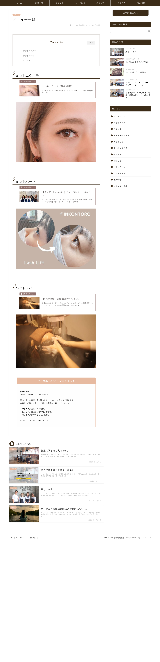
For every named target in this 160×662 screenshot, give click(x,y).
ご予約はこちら (130, 13)
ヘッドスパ (80, 3)
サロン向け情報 (121, 186)
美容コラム (119, 142)
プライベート (120, 174)
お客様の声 (121, 3)
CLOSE (91, 42)
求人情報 (141, 3)
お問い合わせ (120, 167)
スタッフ (100, 3)
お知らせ (16, 15)
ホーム (19, 3)
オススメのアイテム (123, 136)
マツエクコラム (121, 117)
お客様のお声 (120, 123)
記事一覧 (39, 3)
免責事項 (33, 543)
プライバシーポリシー (18, 543)
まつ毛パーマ (32, 56)
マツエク (60, 3)
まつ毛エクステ (33, 51)
